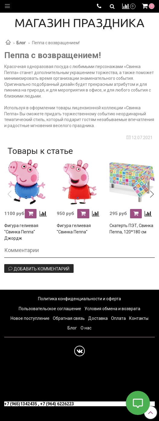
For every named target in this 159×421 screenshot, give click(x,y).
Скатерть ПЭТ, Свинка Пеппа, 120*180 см (131, 228)
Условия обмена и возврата (112, 308)
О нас (86, 328)
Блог (21, 42)
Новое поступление (30, 318)
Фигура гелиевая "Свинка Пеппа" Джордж (21, 232)
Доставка (98, 318)
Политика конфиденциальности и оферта (79, 298)
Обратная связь (69, 318)
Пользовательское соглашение (50, 308)
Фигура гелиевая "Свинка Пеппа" (74, 228)
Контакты (138, 318)
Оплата (118, 318)
